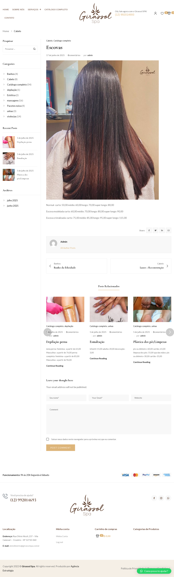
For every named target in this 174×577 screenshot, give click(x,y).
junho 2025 (12, 205)
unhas (10, 111)
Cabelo (17, 31)
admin (90, 55)
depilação (12, 89)
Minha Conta (62, 536)
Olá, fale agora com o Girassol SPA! (131, 11)
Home (6, 31)
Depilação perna (24, 142)
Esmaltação (22, 158)
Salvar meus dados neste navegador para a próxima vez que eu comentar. (83, 439)
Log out (59, 542)
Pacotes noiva (14, 105)
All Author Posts (67, 248)
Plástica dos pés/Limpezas (150, 342)
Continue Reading (54, 366)
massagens (12, 100)
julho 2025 (12, 200)
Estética (11, 95)
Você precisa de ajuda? (21, 495)
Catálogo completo (17, 84)
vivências (11, 116)
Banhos (11, 73)
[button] (154, 571)
